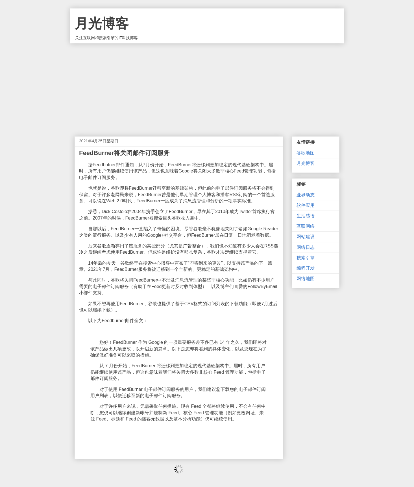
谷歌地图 (306, 152)
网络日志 (306, 247)
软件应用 (306, 205)
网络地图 (306, 278)
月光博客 (102, 23)
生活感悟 (306, 215)
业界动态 (306, 194)
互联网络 (306, 226)
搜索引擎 (306, 257)
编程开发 (306, 268)
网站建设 (306, 236)
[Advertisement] (207, 85)
